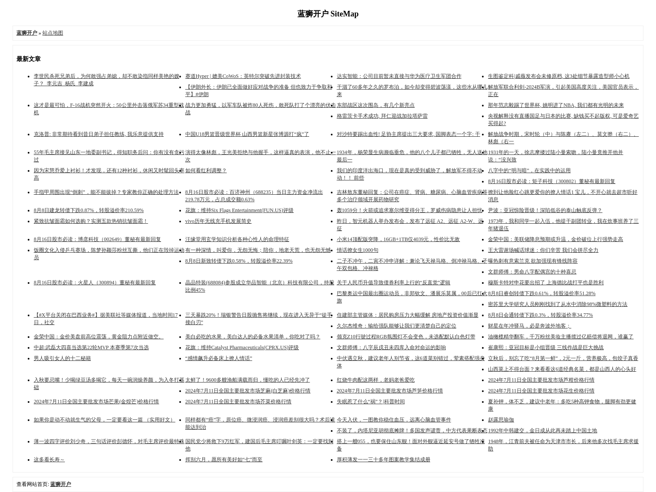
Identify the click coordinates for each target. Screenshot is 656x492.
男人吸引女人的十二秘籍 (62, 358)
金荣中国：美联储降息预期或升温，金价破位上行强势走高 (555, 239)
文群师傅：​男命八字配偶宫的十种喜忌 (532, 272)
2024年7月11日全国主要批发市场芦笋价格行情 (390, 391)
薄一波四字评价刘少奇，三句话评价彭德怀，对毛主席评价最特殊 (109, 441)
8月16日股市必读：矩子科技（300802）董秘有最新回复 (551, 181)
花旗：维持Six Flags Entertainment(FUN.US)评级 (239, 210)
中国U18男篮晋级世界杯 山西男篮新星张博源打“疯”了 (247, 134)
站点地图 (52, 33)
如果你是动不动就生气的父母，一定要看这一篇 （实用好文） (104, 420)
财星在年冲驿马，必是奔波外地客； (529, 326)
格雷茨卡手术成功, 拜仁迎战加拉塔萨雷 (382, 116)
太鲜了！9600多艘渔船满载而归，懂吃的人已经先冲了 (247, 380)
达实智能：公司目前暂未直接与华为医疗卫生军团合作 (399, 76)
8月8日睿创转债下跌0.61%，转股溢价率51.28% (541, 293)
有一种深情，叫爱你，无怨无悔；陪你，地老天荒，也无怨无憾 (258, 250)
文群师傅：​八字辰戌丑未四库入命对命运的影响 (391, 347)
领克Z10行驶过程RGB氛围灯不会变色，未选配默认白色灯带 (406, 337)
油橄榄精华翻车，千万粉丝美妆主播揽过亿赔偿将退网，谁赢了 (560, 337)
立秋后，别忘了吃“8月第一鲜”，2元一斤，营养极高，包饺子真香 (563, 358)
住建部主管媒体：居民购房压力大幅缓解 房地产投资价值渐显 (407, 315)
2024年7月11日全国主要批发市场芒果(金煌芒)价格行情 (96, 402)
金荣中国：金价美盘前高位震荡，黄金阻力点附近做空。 (99, 337)
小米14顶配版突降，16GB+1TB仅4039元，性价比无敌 (398, 239)
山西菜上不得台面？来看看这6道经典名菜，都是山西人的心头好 (562, 369)
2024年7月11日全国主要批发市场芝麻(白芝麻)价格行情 (248, 391)
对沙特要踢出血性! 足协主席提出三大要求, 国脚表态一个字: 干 (408, 134)
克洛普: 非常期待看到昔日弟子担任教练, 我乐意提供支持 (99, 134)
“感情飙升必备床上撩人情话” (218, 358)
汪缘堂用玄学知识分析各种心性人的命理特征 (237, 239)
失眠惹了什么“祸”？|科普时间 (371, 402)
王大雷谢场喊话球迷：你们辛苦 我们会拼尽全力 (543, 250)
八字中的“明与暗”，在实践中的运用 (529, 170)
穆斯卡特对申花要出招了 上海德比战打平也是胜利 (546, 283)
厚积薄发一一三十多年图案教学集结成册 (383, 460)
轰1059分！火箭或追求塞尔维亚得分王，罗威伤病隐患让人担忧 (409, 210)
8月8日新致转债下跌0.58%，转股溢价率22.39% (239, 261)
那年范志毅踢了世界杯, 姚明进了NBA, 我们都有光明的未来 (556, 105)
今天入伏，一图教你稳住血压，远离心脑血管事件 (394, 420)
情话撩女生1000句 (357, 250)
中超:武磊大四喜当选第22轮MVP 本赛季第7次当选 (91, 347)
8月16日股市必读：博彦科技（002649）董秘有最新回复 (97, 239)
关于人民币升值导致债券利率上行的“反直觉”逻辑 (394, 283)
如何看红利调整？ (206, 170)
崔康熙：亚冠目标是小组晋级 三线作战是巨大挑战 (546, 347)
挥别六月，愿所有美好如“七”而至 (224, 460)
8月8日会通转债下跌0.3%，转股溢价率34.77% (540, 315)
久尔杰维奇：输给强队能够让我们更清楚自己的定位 (396, 326)
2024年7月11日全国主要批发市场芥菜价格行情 (238, 402)
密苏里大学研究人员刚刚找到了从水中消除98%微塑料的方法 (557, 304)
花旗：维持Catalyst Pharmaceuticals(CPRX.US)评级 (242, 347)
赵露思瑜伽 (501, 420)
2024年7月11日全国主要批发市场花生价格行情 (541, 391)
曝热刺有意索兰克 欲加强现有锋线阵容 (533, 261)
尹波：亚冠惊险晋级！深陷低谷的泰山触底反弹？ (545, 210)
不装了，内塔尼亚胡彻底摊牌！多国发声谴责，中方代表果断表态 (412, 431)
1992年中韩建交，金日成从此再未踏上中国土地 (542, 431)
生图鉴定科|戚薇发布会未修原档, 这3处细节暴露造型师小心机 (558, 76)
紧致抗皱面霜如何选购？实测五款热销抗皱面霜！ (91, 221)
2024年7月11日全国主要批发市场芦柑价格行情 (541, 380)
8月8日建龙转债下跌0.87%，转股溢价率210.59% (89, 210)
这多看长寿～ (49, 460)
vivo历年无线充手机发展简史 (218, 221)
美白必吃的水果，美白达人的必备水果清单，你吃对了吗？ (252, 337)
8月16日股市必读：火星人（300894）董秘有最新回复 (95, 283)
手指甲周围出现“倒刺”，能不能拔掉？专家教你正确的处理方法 (106, 192)
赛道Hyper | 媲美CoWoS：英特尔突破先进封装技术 (243, 76)
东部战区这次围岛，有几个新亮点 (376, 105)
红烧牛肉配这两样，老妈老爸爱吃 (376, 380)
